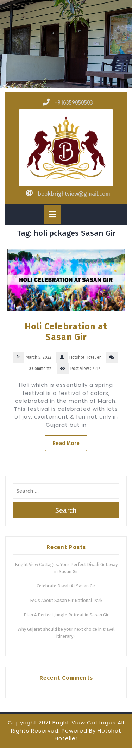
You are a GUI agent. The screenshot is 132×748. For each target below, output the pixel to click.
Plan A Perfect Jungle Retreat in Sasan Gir (66, 614)
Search (66, 510)
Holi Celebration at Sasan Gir (66, 331)
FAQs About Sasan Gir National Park (66, 600)
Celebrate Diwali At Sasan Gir (66, 586)
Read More (66, 443)
